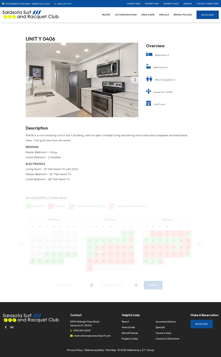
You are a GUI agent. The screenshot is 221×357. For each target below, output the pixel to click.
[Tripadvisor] (12, 327)
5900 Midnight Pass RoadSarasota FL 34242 (84, 323)
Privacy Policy (75, 350)
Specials (164, 14)
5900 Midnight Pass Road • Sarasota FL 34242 (27, 4)
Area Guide (148, 14)
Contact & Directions (207, 3)
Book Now (207, 14)
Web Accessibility (94, 350)
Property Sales (171, 3)
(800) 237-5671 (65, 4)
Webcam (187, 3)
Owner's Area (134, 3)
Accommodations (126, 14)
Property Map (152, 3)
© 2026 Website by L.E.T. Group (136, 350)
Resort (106, 14)
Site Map (111, 350)
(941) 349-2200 (82, 330)
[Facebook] (6, 327)
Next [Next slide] (134, 79)
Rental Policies (183, 14)
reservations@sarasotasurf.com (92, 335)
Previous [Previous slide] (29, 79)
